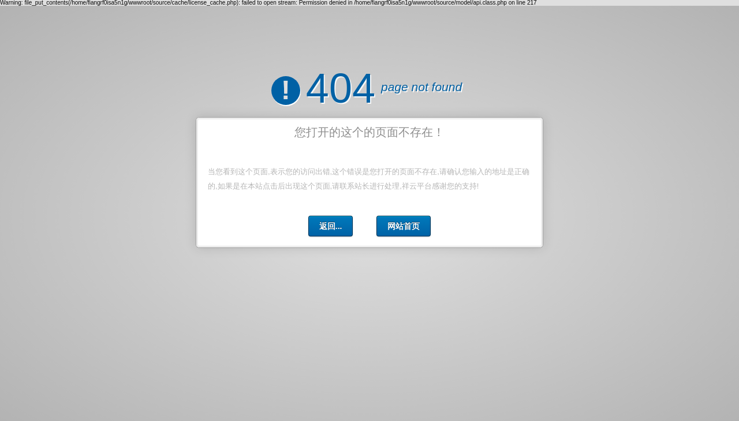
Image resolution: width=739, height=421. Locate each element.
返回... (330, 226)
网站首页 (403, 226)
